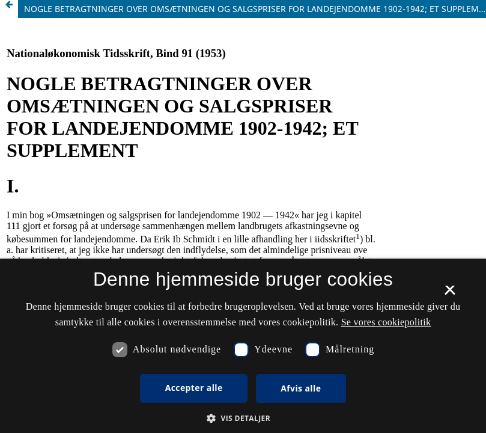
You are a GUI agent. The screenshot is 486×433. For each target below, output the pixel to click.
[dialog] (243, 346)
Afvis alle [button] (301, 388)
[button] (243, 418)
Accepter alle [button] (194, 387)
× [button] (450, 294)
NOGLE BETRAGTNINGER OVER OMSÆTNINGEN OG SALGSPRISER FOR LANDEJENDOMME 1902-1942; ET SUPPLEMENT (255, 8)
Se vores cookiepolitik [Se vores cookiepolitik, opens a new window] (386, 322)
